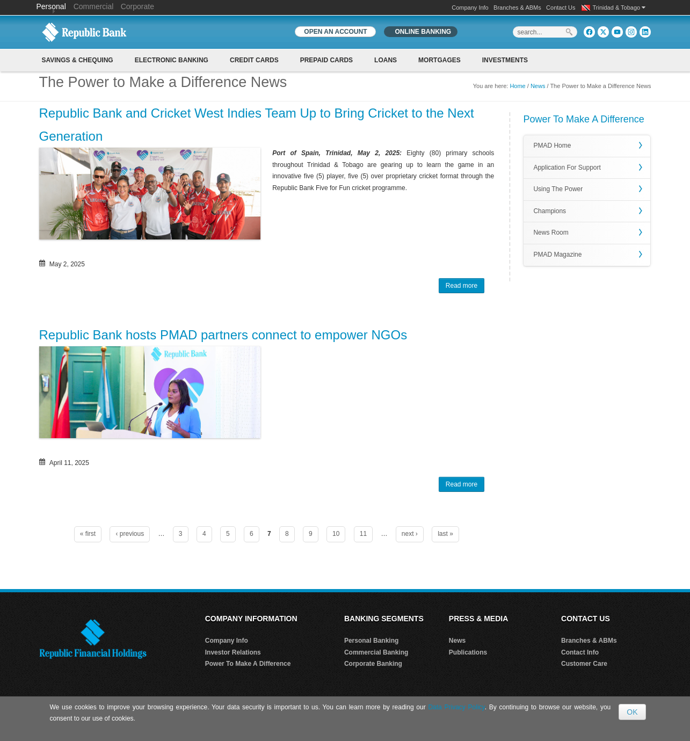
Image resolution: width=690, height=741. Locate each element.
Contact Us (560, 7)
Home (517, 86)
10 (335, 533)
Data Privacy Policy (456, 707)
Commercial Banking (376, 652)
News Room (550, 232)
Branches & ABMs (517, 7)
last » (445, 533)
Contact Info (580, 652)
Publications (468, 652)
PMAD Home (552, 145)
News (538, 86)
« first (88, 533)
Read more (465, 286)
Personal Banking (371, 640)
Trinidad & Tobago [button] (619, 7)
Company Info (470, 7)
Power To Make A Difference (248, 663)
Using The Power (558, 189)
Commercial (94, 6)
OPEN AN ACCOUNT (335, 31)
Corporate (137, 6)
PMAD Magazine (557, 254)
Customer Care (584, 663)
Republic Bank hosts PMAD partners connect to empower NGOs (223, 335)
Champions (549, 211)
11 (363, 533)
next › (410, 533)
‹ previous (129, 533)
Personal (52, 6)
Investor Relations (233, 652)
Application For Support (566, 167)
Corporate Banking (373, 663)
